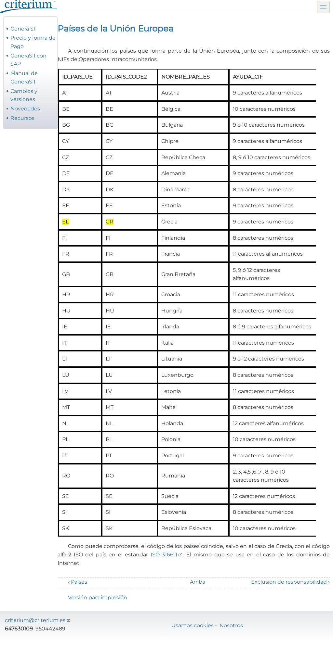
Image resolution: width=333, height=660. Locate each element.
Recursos (22, 118)
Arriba (197, 582)
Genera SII (23, 29)
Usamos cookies (192, 625)
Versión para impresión (97, 597)
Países (77, 582)
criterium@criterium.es (38, 620)
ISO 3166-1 (167, 555)
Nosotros (231, 625)
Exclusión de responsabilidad (290, 582)
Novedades (25, 109)
